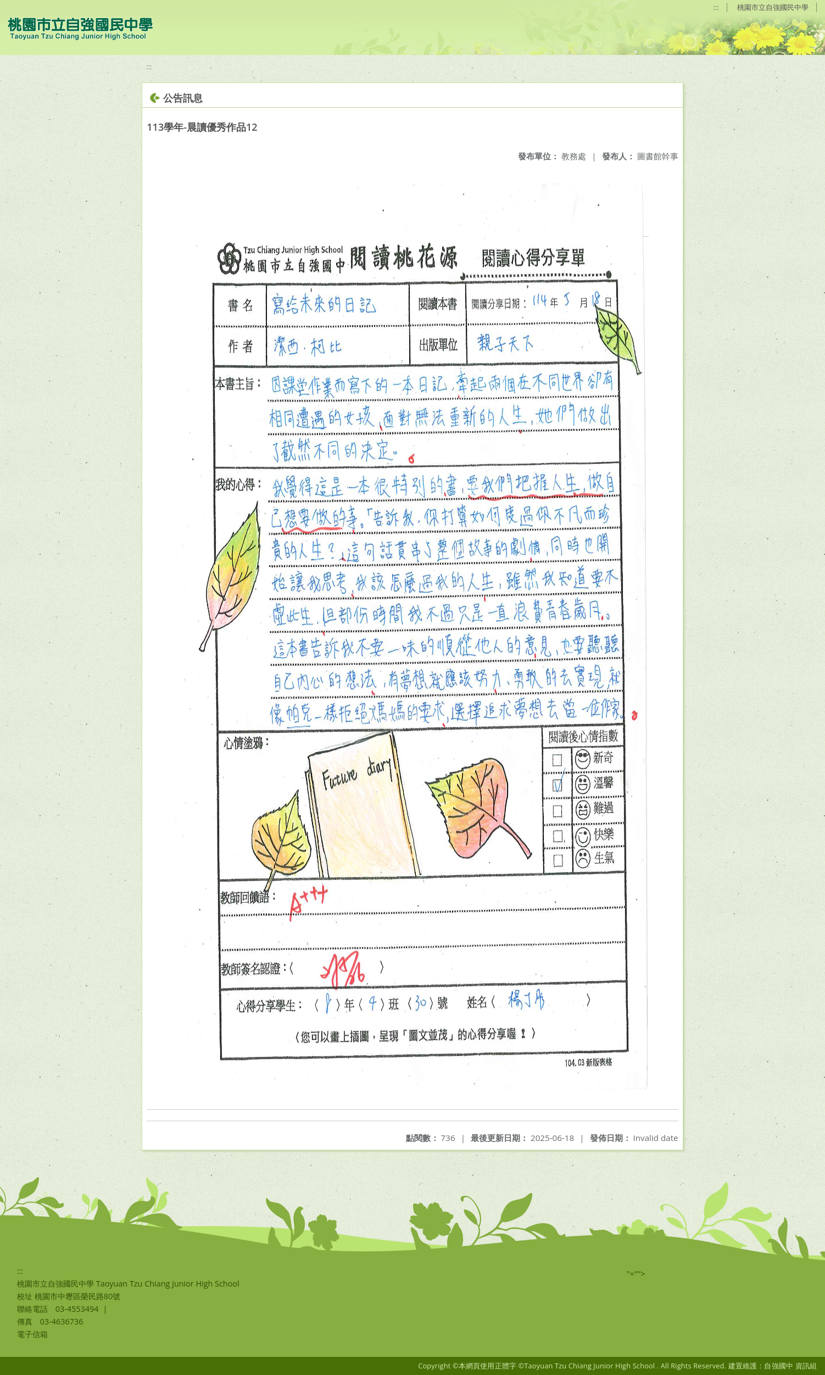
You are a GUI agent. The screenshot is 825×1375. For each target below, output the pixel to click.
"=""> (636, 1273)
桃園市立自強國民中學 (773, 7)
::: (716, 7)
